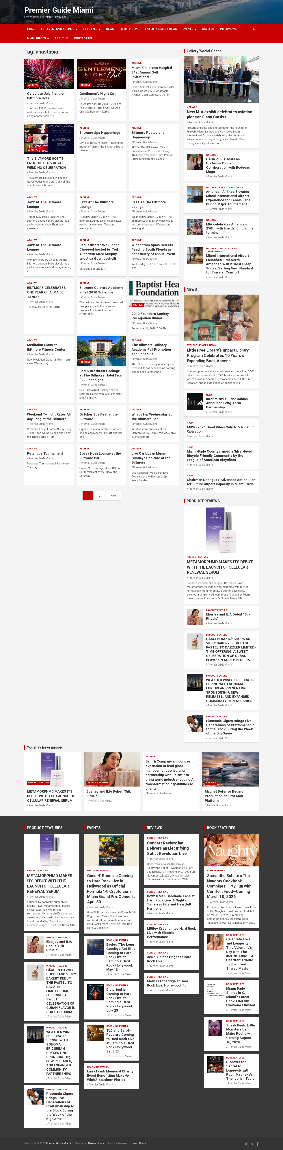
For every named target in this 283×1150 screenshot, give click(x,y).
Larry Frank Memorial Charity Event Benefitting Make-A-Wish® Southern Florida (110, 1075)
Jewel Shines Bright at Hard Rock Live (169, 959)
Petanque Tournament (45, 453)
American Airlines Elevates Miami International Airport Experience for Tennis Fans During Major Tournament (228, 198)
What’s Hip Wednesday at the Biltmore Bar (152, 416)
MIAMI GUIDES (36, 38)
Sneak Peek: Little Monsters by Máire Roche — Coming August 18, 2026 (240, 1033)
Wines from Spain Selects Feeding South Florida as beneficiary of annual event (153, 249)
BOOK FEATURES (221, 828)
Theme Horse (96, 1143)
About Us (61, 38)
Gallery (192, 107)
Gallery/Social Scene (204, 51)
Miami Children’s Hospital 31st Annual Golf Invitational (152, 72)
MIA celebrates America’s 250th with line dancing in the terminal (230, 228)
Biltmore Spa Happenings (99, 133)
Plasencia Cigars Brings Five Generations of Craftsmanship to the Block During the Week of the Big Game (230, 727)
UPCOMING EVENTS (98, 870)
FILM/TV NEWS (129, 29)
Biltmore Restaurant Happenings (148, 135)
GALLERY (208, 29)
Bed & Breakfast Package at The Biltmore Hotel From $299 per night (101, 375)
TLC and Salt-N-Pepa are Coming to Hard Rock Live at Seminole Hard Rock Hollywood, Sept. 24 (120, 1040)
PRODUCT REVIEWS (203, 501)
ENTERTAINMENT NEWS (161, 29)
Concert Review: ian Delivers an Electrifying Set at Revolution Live (168, 848)
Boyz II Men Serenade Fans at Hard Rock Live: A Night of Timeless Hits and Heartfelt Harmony (171, 902)
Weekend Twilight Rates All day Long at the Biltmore (49, 416)
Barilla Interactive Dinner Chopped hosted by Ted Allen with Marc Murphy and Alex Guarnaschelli (99, 252)
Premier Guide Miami (58, 10)
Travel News (235, 187)
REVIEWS (154, 828)
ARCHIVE (33, 85)
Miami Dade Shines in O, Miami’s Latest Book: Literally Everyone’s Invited (240, 996)
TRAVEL (221, 187)
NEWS (110, 29)
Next (113, 495)
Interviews (228, 29)
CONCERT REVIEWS (157, 838)
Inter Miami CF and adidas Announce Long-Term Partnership (227, 403)
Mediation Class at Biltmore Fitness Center (46, 347)
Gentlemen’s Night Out (97, 93)
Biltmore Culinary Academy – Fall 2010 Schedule (101, 290)
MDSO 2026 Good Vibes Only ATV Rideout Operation (220, 429)
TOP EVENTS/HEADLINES (57, 29)
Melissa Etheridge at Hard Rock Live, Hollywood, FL (167, 983)
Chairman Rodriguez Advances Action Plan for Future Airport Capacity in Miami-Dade (221, 482)
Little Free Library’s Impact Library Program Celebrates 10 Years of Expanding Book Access (218, 355)
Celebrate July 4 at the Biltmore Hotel (45, 95)
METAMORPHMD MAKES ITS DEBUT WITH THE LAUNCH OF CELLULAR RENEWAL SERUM (220, 567)
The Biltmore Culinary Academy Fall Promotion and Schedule (151, 349)
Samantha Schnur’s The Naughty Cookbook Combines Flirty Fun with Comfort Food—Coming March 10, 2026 (229, 886)
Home (31, 29)
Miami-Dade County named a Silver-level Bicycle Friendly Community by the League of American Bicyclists (219, 455)
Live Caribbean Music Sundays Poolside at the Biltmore (151, 457)
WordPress (139, 1143)
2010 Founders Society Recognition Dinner (150, 316)
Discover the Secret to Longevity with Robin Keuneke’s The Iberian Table (240, 1070)
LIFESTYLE (90, 29)
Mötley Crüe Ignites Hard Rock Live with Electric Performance (171, 932)
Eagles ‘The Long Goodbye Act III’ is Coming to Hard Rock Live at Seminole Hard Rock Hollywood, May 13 (120, 957)
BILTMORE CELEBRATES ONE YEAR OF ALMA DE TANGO (46, 292)
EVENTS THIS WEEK (197, 345)
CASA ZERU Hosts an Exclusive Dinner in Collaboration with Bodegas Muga (228, 165)
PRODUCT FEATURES (45, 828)
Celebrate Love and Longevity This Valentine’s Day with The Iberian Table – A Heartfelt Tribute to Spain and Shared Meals (239, 954)
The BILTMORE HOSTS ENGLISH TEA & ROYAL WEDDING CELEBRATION (46, 163)
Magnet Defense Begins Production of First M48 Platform (224, 795)
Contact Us (83, 38)
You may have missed (45, 747)
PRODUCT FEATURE (197, 557)
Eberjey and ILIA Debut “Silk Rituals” (228, 616)
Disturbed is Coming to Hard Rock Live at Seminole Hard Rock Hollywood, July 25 (119, 1000)
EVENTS (188, 29)
